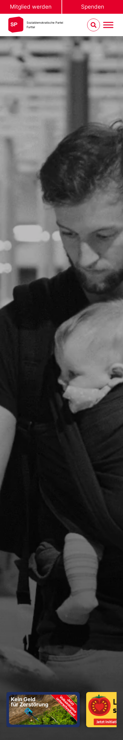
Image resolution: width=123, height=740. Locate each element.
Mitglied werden (31, 7)
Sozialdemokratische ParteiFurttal (45, 25)
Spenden (92, 7)
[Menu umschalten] (108, 25)
